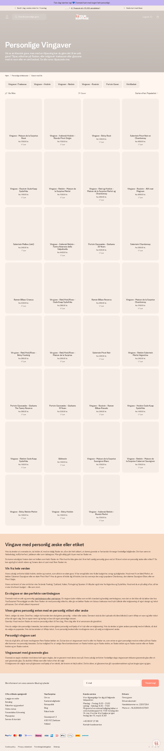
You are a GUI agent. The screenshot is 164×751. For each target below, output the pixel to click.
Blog (46, 708)
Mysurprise (10, 716)
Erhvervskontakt (129, 701)
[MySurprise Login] (148, 16)
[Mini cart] (156, 16)
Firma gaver (127, 697)
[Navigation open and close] (7, 17)
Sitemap (57, 747)
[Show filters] (10, 93)
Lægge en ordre (12, 698)
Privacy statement (25, 747)
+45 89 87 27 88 (90, 721)
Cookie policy (10, 747)
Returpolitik (49, 704)
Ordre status (10, 709)
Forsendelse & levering (15, 712)
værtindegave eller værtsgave (47, 598)
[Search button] (16, 17)
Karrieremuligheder (52, 701)
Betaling (8, 702)
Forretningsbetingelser (42, 747)
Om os (47, 697)
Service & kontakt (13, 719)
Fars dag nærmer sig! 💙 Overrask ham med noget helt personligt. (82, 3)
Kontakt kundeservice (92, 724)
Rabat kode (49, 711)
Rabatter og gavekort (14, 705)
